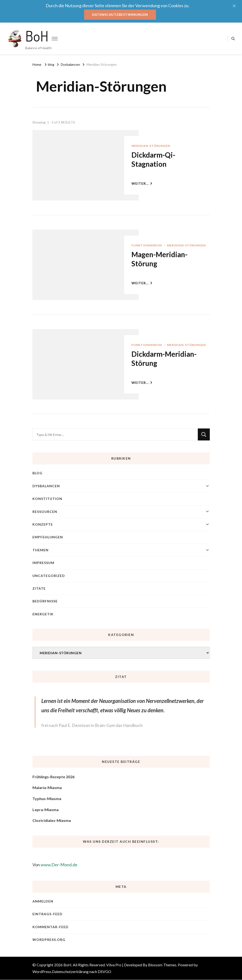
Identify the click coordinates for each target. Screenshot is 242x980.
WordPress (41, 971)
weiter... (141, 183)
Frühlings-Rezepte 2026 (53, 776)
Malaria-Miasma (47, 787)
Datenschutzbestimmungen (120, 14)
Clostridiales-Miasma (51, 820)
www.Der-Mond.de (59, 864)
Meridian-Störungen (150, 146)
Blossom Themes (162, 965)
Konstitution (47, 499)
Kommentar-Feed (50, 927)
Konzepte (42, 524)
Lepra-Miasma (45, 809)
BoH (37, 36)
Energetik (43, 614)
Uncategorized (48, 576)
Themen (40, 550)
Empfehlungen (47, 537)
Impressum (43, 563)
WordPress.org (48, 940)
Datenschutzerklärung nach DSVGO (81, 971)
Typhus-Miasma (46, 798)
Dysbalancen (46, 486)
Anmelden (42, 901)
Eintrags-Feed (47, 914)
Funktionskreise (146, 245)
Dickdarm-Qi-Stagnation (153, 159)
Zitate (39, 588)
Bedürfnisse (45, 601)
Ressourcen (44, 512)
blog (37, 473)
